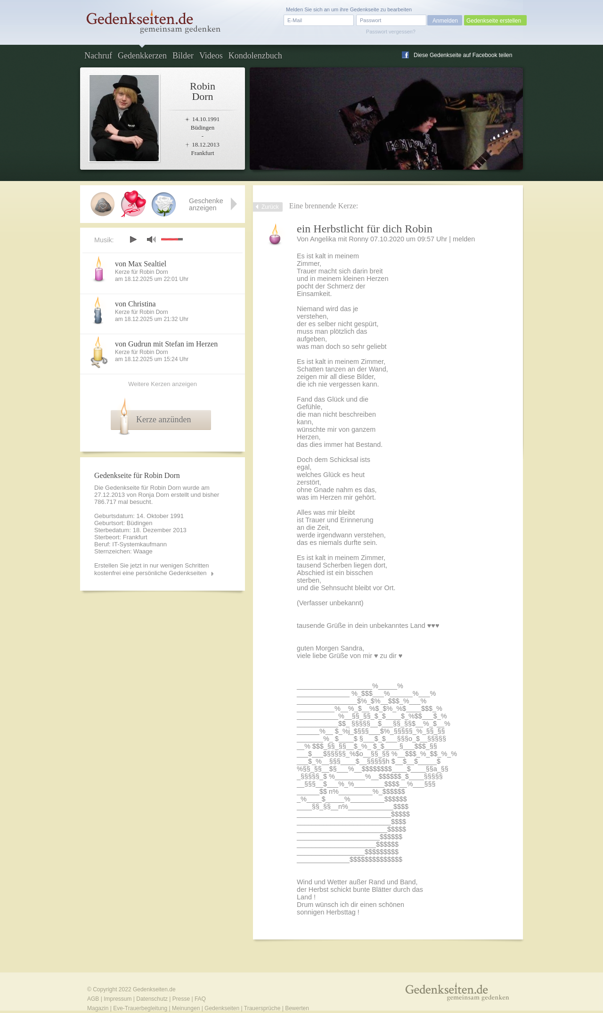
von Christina (135, 304)
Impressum (117, 999)
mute (151, 239)
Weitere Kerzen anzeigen (162, 383)
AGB (93, 999)
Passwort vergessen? (391, 31)
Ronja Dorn (153, 494)
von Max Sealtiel (140, 264)
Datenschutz (152, 999)
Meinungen (186, 1008)
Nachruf (98, 55)
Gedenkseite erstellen (493, 20)
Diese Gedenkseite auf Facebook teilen (463, 55)
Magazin (97, 1008)
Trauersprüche (262, 1008)
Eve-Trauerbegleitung (140, 1008)
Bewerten (297, 1008)
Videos (211, 55)
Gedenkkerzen (142, 55)
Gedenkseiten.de (154, 989)
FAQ (200, 999)
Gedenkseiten (221, 1008)
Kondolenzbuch (255, 55)
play (132, 239)
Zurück (270, 207)
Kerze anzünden (163, 419)
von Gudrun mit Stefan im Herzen (166, 344)
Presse (181, 999)
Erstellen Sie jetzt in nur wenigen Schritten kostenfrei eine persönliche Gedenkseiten (151, 569)
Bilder (183, 55)
